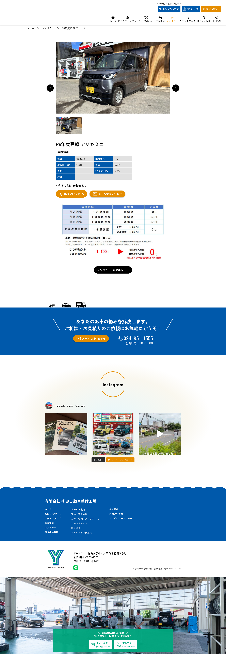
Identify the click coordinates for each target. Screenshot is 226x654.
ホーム (48, 509)
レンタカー (50, 527)
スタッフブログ (53, 518)
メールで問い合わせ (107, 194)
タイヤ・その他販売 (81, 532)
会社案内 (113, 509)
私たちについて (53, 513)
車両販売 (49, 523)
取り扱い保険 (52, 532)
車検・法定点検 (79, 514)
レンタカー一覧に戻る (113, 270)
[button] (50, 88)
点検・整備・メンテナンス (85, 518)
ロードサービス (79, 523)
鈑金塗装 (75, 528)
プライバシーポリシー (120, 518)
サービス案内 (78, 509)
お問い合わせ (116, 513)
